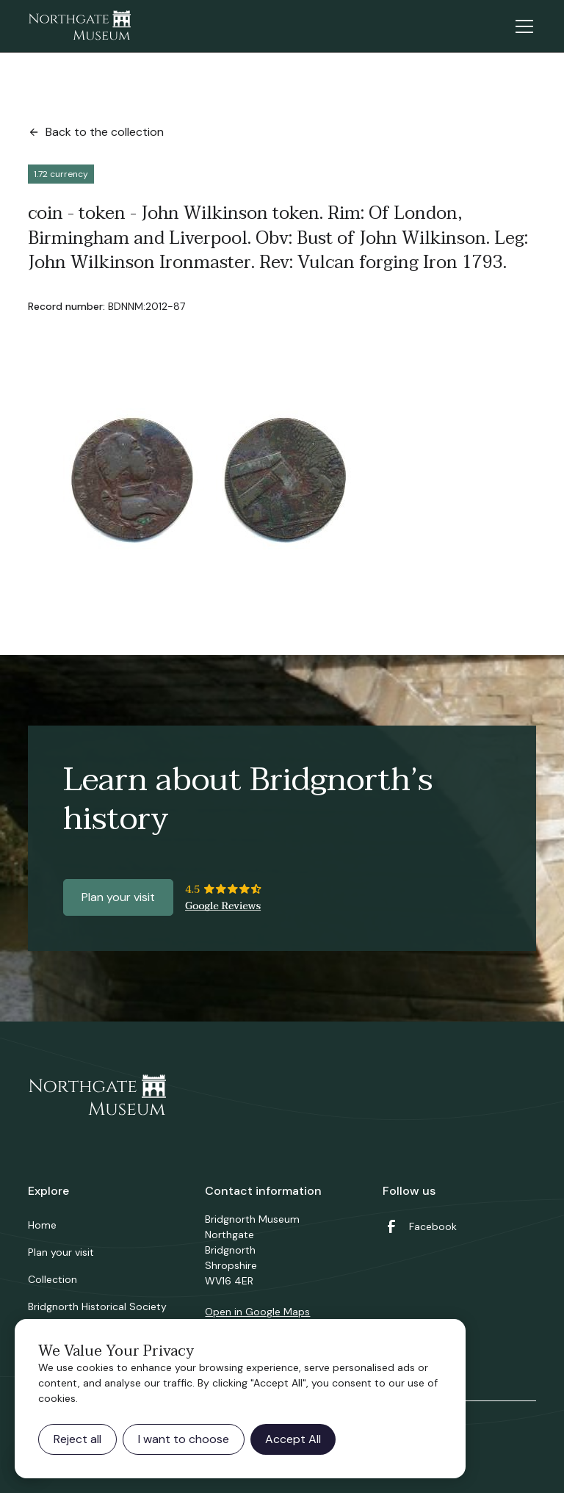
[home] (79, 26)
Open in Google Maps (257, 1311)
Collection (52, 1279)
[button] (521, 26)
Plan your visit (118, 897)
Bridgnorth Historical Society (97, 1306)
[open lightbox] (198, 485)
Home (42, 1225)
